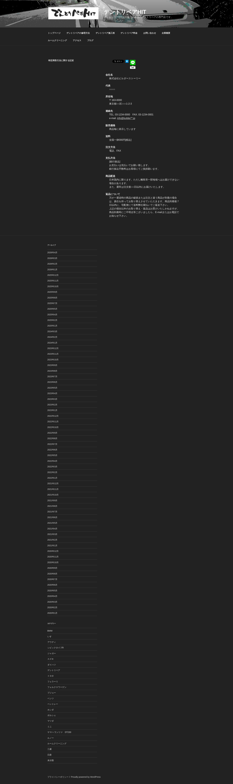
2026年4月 (52, 252)
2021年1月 (52, 545)
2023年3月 (52, 399)
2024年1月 (52, 343)
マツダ (50, 721)
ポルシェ (51, 715)
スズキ (50, 659)
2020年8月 (52, 573)
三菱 (49, 749)
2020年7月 (52, 579)
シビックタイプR (55, 647)
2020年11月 (53, 556)
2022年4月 (52, 461)
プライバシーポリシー (58, 777)
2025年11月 (53, 280)
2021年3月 (52, 534)
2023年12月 (53, 348)
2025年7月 (52, 303)
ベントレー (52, 704)
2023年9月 (52, 365)
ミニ (49, 726)
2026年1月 (52, 269)
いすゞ (50, 636)
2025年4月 (52, 314)
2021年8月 (52, 506)
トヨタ (50, 676)
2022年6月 (52, 449)
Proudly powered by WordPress (86, 777)
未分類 (50, 760)
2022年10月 (53, 427)
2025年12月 (53, 275)
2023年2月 (52, 404)
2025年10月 (53, 286)
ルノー (50, 738)
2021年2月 (52, 540)
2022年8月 (52, 438)
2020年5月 (52, 590)
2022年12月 (53, 416)
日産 (49, 755)
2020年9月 (52, 568)
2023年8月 (52, 371)
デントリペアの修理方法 (78, 33)
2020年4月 (52, 596)
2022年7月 (52, 444)
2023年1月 (52, 410)
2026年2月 (52, 264)
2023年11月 (53, 354)
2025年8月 (52, 297)
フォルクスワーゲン (56, 687)
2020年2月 (52, 607)
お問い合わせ (149, 33)
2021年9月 (52, 500)
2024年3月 (52, 331)
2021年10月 (53, 495)
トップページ (54, 33)
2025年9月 (52, 292)
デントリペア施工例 (105, 33)
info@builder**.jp (126, 118)
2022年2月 (52, 472)
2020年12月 (53, 551)
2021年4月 (52, 528)
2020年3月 (52, 602)
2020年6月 (52, 585)
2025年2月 (52, 320)
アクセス (77, 40)
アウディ (51, 642)
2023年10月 (53, 359)
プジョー (51, 692)
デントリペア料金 (129, 33)
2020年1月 (52, 613)
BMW (50, 631)
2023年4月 (52, 393)
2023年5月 (52, 388)
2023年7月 (52, 376)
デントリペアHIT (125, 12)
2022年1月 (52, 478)
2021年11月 (53, 489)
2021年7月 (52, 511)
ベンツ (50, 698)
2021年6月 (52, 517)
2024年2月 (52, 337)
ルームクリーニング (57, 40)
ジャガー (51, 653)
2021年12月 (53, 483)
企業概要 (166, 33)
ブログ (90, 40)
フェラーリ (52, 681)
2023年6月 (52, 382)
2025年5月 (52, 309)
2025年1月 (52, 326)
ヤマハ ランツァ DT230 (59, 732)
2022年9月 (52, 433)
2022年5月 (52, 455)
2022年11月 (53, 421)
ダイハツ (51, 664)
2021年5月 (52, 523)
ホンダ (50, 710)
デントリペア (53, 670)
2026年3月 (52, 258)
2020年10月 (53, 562)
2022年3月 (52, 466)
